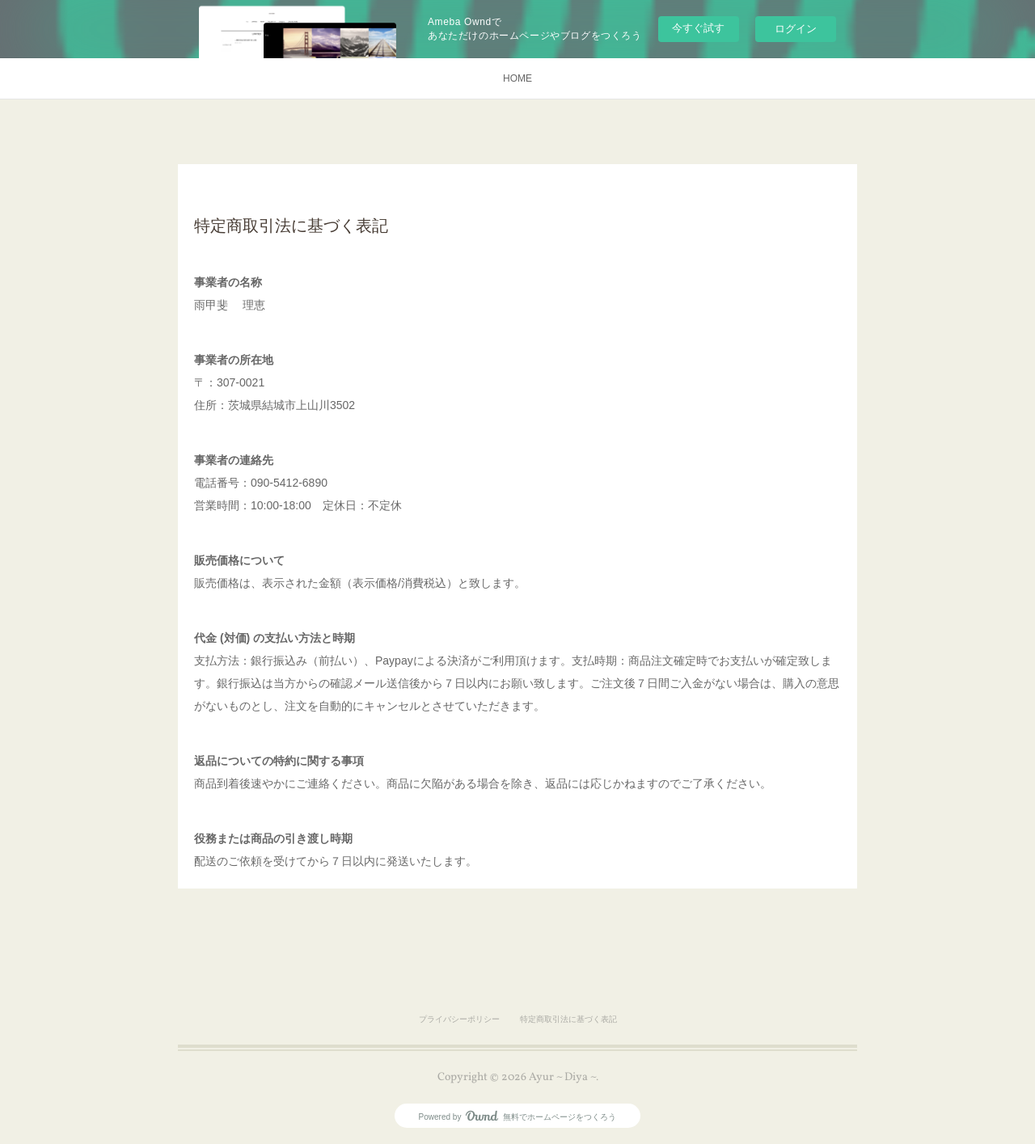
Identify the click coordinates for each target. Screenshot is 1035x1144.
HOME (517, 78)
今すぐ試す (698, 28)
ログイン (796, 29)
